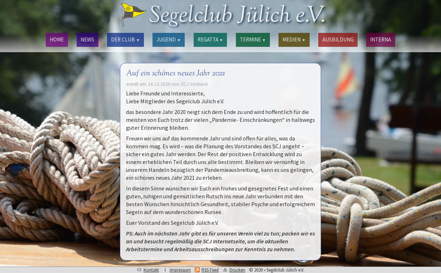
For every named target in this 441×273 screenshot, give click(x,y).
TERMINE (253, 39)
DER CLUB (125, 39)
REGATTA (210, 39)
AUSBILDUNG (338, 39)
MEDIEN (293, 39)
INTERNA (380, 39)
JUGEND (168, 39)
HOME (57, 39)
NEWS (87, 39)
